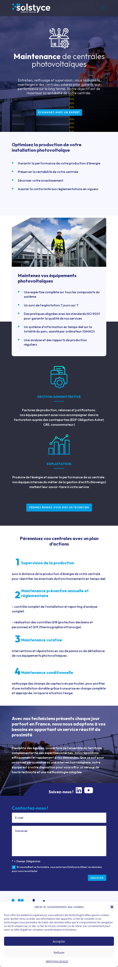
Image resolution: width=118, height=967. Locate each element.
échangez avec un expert (59, 112)
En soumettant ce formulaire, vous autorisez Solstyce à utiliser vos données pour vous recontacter (57, 869)
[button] (112, 907)
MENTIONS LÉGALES (57, 961)
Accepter (59, 941)
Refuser (59, 952)
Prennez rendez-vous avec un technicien (59, 507)
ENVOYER (97, 878)
